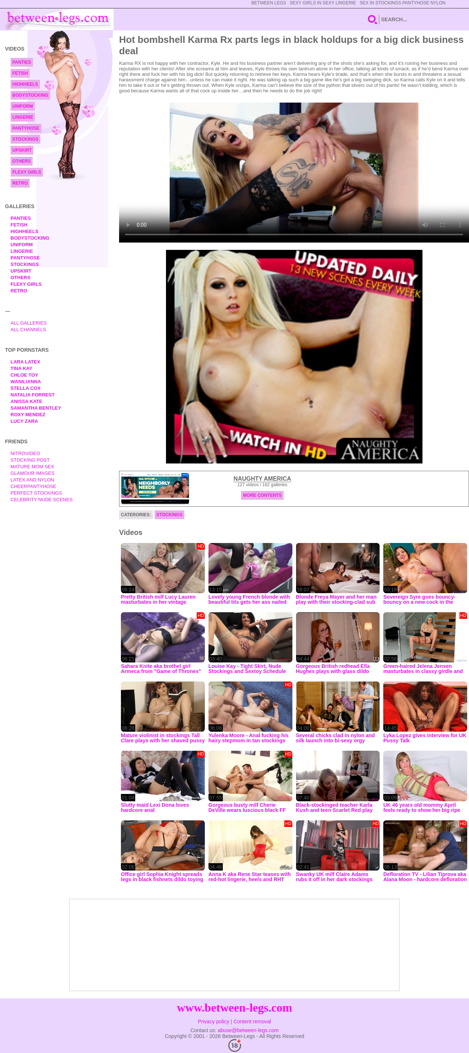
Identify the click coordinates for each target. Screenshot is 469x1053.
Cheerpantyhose (33, 486)
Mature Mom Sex (32, 466)
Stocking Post (30, 460)
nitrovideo (25, 453)
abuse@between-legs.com (248, 1030)
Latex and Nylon (32, 480)
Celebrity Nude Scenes (42, 499)
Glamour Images (33, 473)
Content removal (252, 1021)
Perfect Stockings (36, 493)
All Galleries (29, 323)
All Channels (28, 329)
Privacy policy (213, 1021)
